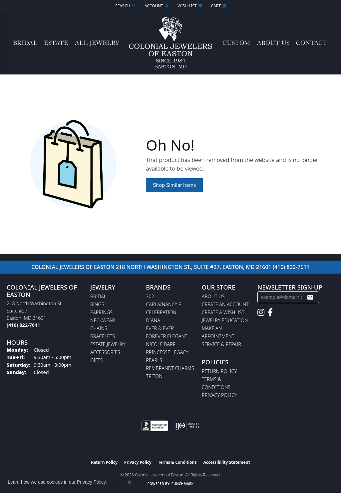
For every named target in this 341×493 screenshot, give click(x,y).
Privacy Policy (219, 395)
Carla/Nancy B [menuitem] (163, 304)
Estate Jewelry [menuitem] (108, 344)
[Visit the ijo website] (187, 426)
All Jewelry (97, 43)
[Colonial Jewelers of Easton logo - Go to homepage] (170, 43)
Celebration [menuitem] (161, 312)
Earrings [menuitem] (101, 312)
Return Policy (219, 371)
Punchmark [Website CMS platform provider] (182, 483)
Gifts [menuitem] (96, 360)
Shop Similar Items (174, 185)
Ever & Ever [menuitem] (160, 328)
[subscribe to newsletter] (310, 297)
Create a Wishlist (223, 312)
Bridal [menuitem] (98, 296)
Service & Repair (221, 344)
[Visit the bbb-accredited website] (155, 426)
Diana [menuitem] (153, 320)
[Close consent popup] (130, 482)
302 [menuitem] (150, 296)
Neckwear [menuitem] (102, 320)
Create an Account (225, 304)
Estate (56, 43)
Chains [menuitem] (98, 328)
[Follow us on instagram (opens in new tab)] (260, 312)
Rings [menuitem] (97, 304)
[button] (125, 6)
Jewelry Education (225, 320)
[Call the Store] (23, 325)
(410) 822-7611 (291, 267)
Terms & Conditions (177, 462)
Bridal (25, 43)
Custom (236, 43)
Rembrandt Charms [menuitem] (170, 368)
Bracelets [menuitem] (102, 336)
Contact (311, 43)
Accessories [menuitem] (105, 352)
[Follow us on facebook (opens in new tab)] (270, 312)
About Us (273, 43)
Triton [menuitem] (154, 376)
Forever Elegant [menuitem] (166, 336)
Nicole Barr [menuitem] (160, 344)
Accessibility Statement (226, 462)
